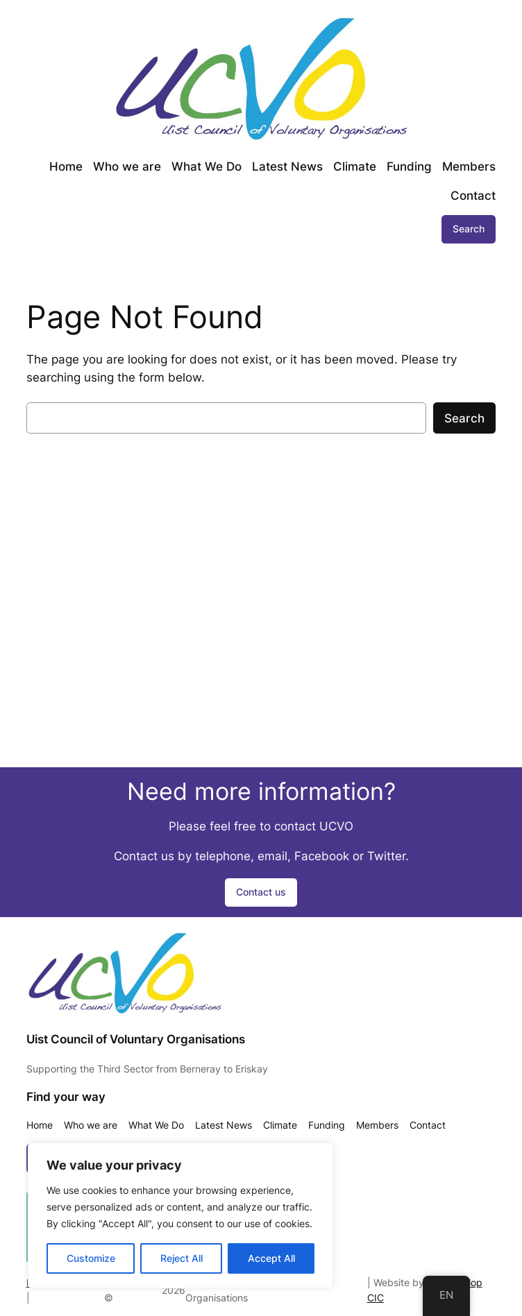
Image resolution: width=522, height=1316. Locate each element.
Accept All (271, 1258)
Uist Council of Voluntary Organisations (135, 1039)
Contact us (261, 892)
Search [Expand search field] (469, 228)
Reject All (181, 1258)
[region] (180, 1215)
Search (464, 418)
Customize (91, 1258)
